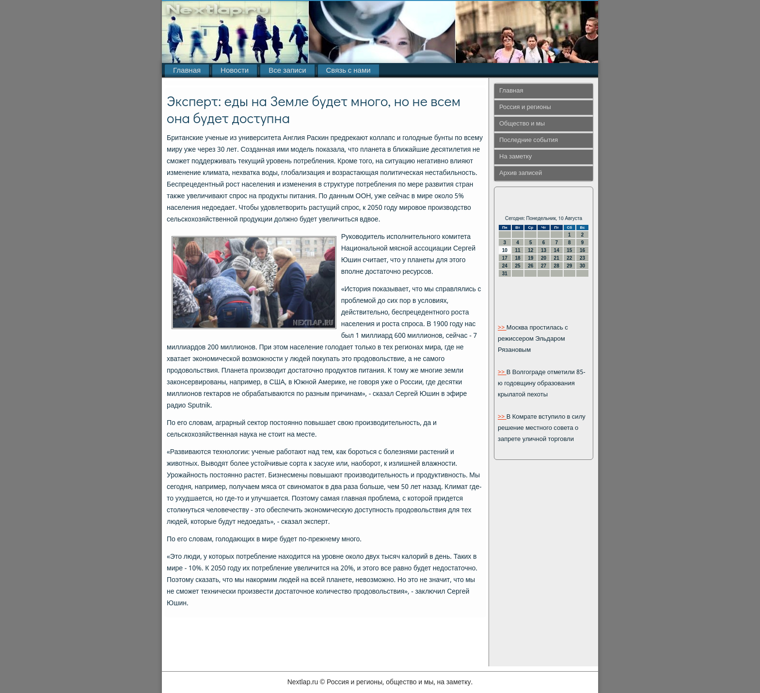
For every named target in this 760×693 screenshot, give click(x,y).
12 (530, 250)
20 (543, 258)
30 (582, 265)
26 (530, 265)
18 (517, 258)
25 (517, 265)
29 (569, 265)
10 (504, 250)
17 (504, 258)
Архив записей (520, 173)
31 (504, 273)
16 (582, 250)
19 (530, 258)
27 (543, 265)
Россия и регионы (525, 107)
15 (569, 250)
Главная (187, 70)
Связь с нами (348, 70)
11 (517, 250)
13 (543, 250)
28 (556, 265)
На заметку (515, 156)
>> (502, 327)
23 (582, 258)
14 (556, 250)
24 (504, 265)
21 (556, 258)
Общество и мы (522, 123)
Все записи (287, 70)
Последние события (528, 140)
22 (569, 258)
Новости (235, 70)
